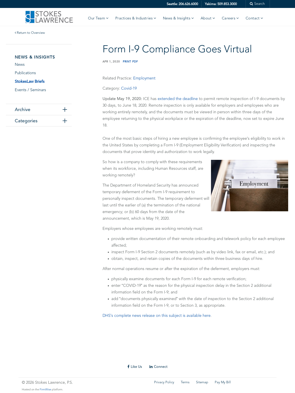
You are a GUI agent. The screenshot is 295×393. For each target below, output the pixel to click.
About (206, 18)
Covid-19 (129, 89)
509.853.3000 (227, 4)
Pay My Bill (223, 382)
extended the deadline (178, 99)
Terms (185, 382)
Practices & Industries (134, 18)
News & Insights (176, 18)
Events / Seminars (30, 90)
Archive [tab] (22, 109)
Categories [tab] (26, 120)
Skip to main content (16, 3)
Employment (144, 78)
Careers (228, 18)
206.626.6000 (188, 4)
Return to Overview (30, 33)
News (20, 65)
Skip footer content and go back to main (36, 358)
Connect (158, 367)
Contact (253, 18)
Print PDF (130, 61)
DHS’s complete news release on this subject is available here (157, 316)
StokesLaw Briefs (30, 81)
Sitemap (202, 382)
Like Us (134, 367)
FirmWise (45, 389)
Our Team (96, 18)
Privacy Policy (164, 382)
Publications (25, 73)
